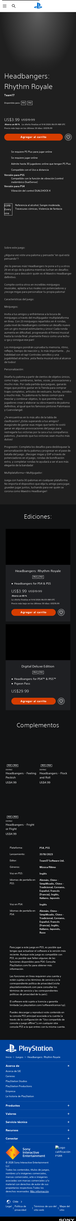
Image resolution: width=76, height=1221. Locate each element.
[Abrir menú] (4, 6)
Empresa (10, 1091)
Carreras (10, 1076)
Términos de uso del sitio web (45, 1208)
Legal (9, 1206)
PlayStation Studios (16, 1081)
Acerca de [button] (38, 1066)
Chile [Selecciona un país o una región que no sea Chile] (14, 1202)
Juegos (19, 1057)
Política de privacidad (20, 1208)
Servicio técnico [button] (38, 1122)
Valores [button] (38, 1114)
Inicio (9, 1057)
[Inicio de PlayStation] (38, 6)
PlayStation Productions (19, 1086)
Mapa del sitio (65, 1208)
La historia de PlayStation (20, 1096)
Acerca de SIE (13, 1071)
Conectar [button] (38, 1138)
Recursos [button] (38, 1130)
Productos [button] (38, 1106)
